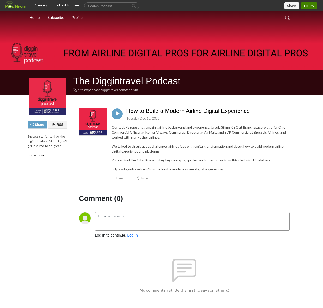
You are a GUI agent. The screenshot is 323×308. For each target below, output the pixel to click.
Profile (77, 18)
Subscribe (55, 18)
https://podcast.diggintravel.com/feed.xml (106, 90)
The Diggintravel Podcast (126, 81)
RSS (58, 125)
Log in (132, 235)
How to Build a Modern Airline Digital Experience (188, 111)
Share (37, 125)
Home (35, 18)
